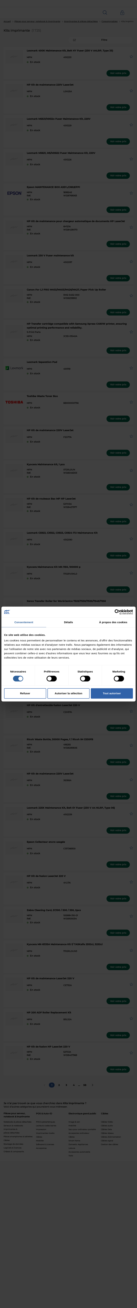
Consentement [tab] (23, 622)
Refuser (25, 693)
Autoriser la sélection (68, 693)
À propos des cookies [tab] (113, 622)
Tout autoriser (112, 693)
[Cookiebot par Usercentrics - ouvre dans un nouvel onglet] (117, 612)
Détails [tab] (68, 622)
